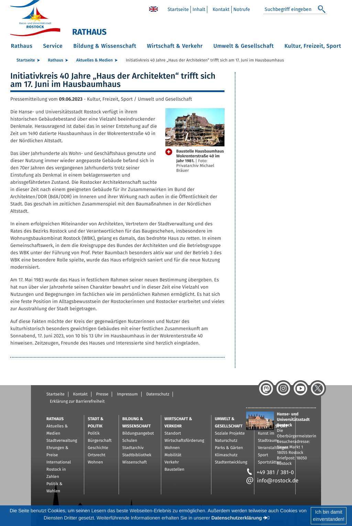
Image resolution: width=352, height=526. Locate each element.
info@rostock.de (272, 481)
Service (53, 46)
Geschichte (98, 448)
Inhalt (198, 9)
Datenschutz (157, 394)
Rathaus (22, 46)
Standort (173, 433)
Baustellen (175, 469)
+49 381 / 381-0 (270, 472)
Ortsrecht (96, 455)
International (58, 462)
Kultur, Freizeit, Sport (313, 46)
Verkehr (172, 462)
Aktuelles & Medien (94, 60)
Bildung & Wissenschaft (104, 46)
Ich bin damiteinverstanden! (328, 515)
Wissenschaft (134, 462)
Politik (94, 433)
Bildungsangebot (138, 433)
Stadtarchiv (133, 448)
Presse (102, 394)
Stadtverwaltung (61, 440)
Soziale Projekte (230, 433)
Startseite (178, 9)
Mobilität (173, 455)
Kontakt (220, 9)
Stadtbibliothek (137, 455)
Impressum (127, 394)
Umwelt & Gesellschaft (243, 46)
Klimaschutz (226, 455)
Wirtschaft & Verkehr (174, 46)
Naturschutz (226, 440)
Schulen (129, 440)
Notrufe (241, 9)
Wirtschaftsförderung (184, 440)
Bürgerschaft (99, 440)
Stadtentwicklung (231, 462)
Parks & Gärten (229, 448)
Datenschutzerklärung (236, 518)
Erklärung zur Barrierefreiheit (77, 401)
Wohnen (95, 462)
